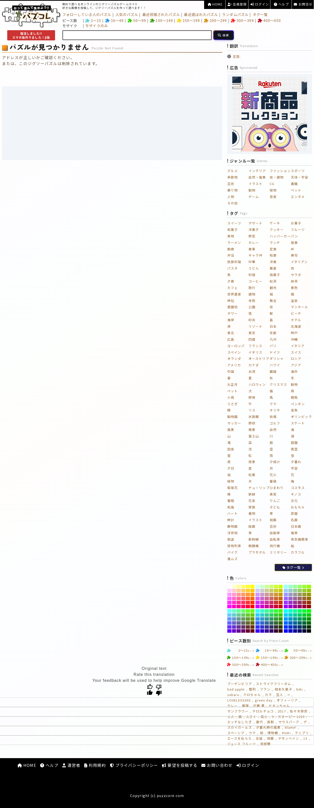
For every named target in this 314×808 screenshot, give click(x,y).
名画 (294, 519)
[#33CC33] (276, 615)
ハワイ (275, 365)
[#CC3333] (276, 602)
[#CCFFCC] (262, 586)
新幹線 (253, 539)
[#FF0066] (243, 606)
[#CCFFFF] (257, 586)
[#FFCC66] (243, 590)
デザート (255, 223)
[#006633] (304, 623)
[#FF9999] (238, 594)
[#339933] (276, 619)
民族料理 (234, 261)
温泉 (294, 300)
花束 (251, 500)
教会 (273, 300)
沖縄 (294, 339)
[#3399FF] (257, 619)
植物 (273, 190)
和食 (273, 255)
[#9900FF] (286, 606)
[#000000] (309, 631)
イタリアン (299, 261)
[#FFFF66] (243, 586)
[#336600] (281, 623)
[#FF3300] (252, 602)
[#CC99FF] (257, 594)
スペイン (234, 352)
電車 (294, 532)
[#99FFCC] (290, 586)
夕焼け (275, 461)
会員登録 (237, 4)
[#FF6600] (252, 598)
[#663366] (243, 627)
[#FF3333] (248, 602)
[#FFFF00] (252, 586)
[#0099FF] (286, 619)
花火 (273, 474)
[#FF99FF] (229, 594)
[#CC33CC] (262, 602)
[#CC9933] (276, 594)
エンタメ (298, 196)
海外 (294, 371)
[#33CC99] (267, 615)
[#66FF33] (248, 611)
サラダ (296, 274)
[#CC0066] (271, 606)
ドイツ (275, 352)
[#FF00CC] (234, 606)
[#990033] (304, 606)
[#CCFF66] (271, 586)
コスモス (298, 487)
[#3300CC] (262, 631)
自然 (273, 429)
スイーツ (234, 223)
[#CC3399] (267, 602)
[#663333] (248, 627)
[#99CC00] (309, 590)
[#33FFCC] (262, 611)
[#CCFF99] (267, 586)
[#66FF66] (243, 611)
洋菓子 (253, 229)
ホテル (296, 319)
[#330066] (271, 631)
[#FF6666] (243, 598)
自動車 (275, 532)
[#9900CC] (290, 606)
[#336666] (271, 623)
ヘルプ (281, 4)
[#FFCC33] (248, 590)
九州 (273, 339)
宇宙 (294, 468)
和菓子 (232, 229)
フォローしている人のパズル (86, 14)
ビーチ (296, 313)
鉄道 (230, 539)
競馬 (294, 397)
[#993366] (300, 602)
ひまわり (277, 487)
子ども (275, 507)
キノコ (296, 494)
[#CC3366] (271, 602)
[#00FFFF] (286, 611)
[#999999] (295, 594)
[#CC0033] (276, 606)
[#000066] (300, 631)
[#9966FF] (286, 598)
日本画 (296, 526)
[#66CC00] (252, 615)
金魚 (294, 410)
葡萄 (230, 500)
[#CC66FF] (257, 598)
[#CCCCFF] (257, 590)
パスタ (232, 268)
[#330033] (276, 631)
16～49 (114, 20)
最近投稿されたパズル (161, 14)
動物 (251, 190)
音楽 (273, 196)
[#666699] (238, 623)
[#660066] (243, 631)
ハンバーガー (280, 236)
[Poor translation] (158, 690)
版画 (251, 526)
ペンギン (298, 404)
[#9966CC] (290, 598)
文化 (294, 500)
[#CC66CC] (262, 598)
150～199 (188, 20)
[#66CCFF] (229, 615)
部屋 (294, 513)
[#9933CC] (290, 602)
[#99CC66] (300, 590)
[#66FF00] (252, 611)
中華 (251, 261)
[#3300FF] (257, 631)
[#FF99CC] (234, 594)
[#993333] (304, 602)
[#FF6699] (238, 598)
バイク (232, 552)
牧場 (273, 416)
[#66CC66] (243, 615)
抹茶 (294, 281)
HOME (215, 4)
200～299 (215, 20)
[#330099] (267, 631)
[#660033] (248, 631)
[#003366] (300, 627)
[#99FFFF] (286, 586)
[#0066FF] (286, 623)
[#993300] (309, 602)
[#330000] (281, 631)
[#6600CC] (234, 631)
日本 (273, 326)
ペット (296, 190)
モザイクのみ (96, 25)
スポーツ (298, 170)
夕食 (230, 281)
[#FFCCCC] (234, 590)
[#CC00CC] (262, 606)
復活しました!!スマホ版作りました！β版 (31, 35)
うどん (253, 268)
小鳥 (230, 397)
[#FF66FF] (229, 598)
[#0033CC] (290, 627)
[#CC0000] (281, 606)
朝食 (230, 249)
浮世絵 (232, 532)
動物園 (232, 416)
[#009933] (304, 619)
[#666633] (248, 623)
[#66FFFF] (229, 611)
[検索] (223, 35)
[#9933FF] (286, 602)
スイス (296, 352)
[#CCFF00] (281, 586)
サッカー (234, 423)
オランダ (234, 358)
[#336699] (267, 623)
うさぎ (232, 404)
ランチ (275, 242)
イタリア (298, 345)
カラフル (298, 552)
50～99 (137, 20)
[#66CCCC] (234, 615)
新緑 (251, 494)
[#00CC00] (309, 615)
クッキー (277, 229)
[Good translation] (149, 690)
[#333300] (281, 627)
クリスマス (278, 384)
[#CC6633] (276, 598)
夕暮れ (296, 461)
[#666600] (252, 623)
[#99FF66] (300, 586)
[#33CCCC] (262, 615)
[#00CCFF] (286, 615)
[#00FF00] (309, 611)
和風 (230, 507)
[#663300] (252, 627)
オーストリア (258, 358)
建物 (251, 294)
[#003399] (295, 627)
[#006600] (309, 623)
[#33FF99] (267, 611)
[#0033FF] (286, 627)
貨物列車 (234, 545)
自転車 (275, 539)
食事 (251, 249)
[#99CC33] (304, 590)
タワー (232, 313)
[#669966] (243, 619)
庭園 (294, 442)
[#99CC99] (295, 590)
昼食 (294, 242)
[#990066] (300, 606)
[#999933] (304, 594)
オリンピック (301, 416)
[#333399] (267, 627)
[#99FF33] (304, 586)
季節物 (232, 177)
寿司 (294, 255)
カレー (253, 242)
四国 (251, 339)
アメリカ (234, 365)
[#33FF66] (271, 611)
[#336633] (276, 623)
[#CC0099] (267, 606)
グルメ (232, 170)
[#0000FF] (286, 631)
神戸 (294, 332)
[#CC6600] (281, 598)
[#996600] (309, 598)
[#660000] (252, 631)
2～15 (93, 20)
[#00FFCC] (290, 611)
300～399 (242, 20)
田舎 (230, 449)
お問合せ (303, 4)
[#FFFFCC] (234, 586)
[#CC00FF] (257, 606)
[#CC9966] (271, 594)
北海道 (296, 326)
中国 (230, 371)
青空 (294, 449)
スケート (298, 423)
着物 (251, 513)
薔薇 (273, 481)
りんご (275, 500)
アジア (296, 365)
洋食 (273, 261)
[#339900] (281, 619)
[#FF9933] (248, 594)
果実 (273, 494)
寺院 (251, 300)
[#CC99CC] (262, 594)
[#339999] (267, 619)
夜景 (251, 461)
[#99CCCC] (290, 590)
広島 (230, 339)
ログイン (259, 4)
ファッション (280, 170)
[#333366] (271, 627)
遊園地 (232, 306)
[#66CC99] (238, 615)
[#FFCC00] (252, 590)
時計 (230, 519)
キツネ (275, 410)
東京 (251, 332)
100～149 (161, 20)
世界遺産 (234, 294)
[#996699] (295, 598)
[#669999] (238, 619)
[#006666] (300, 623)
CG (272, 183)
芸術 (230, 183)
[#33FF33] (276, 611)
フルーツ (298, 229)
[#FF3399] (238, 602)
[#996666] (300, 598)
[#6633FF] (229, 627)
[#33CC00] (281, 615)
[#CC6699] (267, 598)
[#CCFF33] (276, 586)
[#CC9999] (267, 594)
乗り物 (232, 190)
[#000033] (304, 631)
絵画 (273, 519)
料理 (251, 274)
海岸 (230, 319)
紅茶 (273, 281)
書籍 (294, 183)
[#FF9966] (243, 594)
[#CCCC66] (271, 590)
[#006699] (295, 623)
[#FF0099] (238, 606)
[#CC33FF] (257, 602)
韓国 (273, 371)
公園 (251, 306)
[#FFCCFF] (229, 590)
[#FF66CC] (234, 598)
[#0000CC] (290, 631)
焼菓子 (275, 274)
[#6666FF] (229, 623)
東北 (230, 332)
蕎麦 (273, 268)
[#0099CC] (290, 619)
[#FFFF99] (238, 586)
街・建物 (277, 177)
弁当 (230, 255)
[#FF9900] (252, 594)
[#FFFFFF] (229, 586)
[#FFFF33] (248, 586)
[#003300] (309, 627)
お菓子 (296, 223)
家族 (251, 507)
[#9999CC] (290, 594)
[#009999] (295, 619)
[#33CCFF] (257, 615)
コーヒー (255, 281)
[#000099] (295, 631)
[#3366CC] (262, 623)
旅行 (251, 287)
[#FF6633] (248, 598)
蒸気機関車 (300, 539)
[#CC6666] (271, 598)
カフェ (232, 287)
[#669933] (248, 619)
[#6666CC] (234, 623)
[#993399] (295, 602)
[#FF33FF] (229, 602)
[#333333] (276, 627)
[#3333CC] (262, 627)
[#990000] (309, 606)
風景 (230, 429)
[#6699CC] (234, 619)
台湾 (251, 371)
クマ (273, 404)
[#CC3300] (281, 602)
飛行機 (275, 545)
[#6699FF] (229, 619)
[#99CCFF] (286, 590)
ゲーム (253, 196)
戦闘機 (253, 545)
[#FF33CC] (234, 602)
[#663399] (238, 627)
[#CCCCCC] (262, 590)
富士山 (253, 436)
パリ (273, 345)
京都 (273, 332)
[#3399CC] (262, 619)
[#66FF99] (238, 611)
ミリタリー (278, 552)
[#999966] (300, 594)
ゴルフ (275, 423)
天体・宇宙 (300, 177)
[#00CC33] (304, 615)
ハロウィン (257, 384)
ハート (232, 513)
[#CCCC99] (267, 590)
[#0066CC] (290, 623)
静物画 (232, 526)
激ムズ (232, 558)
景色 (294, 287)
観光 (273, 287)
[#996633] (304, 598)
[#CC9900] (281, 594)
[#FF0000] (252, 606)
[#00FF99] (295, 611)
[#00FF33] (304, 611)
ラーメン (234, 242)
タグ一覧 (260, 14)
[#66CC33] (248, 615)
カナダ (253, 365)
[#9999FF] (286, 594)
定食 (273, 249)
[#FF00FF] (229, 606)
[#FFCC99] (238, 590)
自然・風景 (257, 177)
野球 (251, 423)
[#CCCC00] (281, 590)
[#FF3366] (243, 602)
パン (294, 236)
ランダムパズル (235, 14)
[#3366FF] (257, 623)
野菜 (251, 236)
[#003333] (304, 627)
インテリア (257, 170)
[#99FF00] (309, 586)
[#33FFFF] (257, 611)
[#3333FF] (257, 627)
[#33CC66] (271, 615)
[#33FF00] (281, 611)
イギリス (255, 352)
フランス (255, 345)
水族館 (253, 416)
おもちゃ (298, 507)
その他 (232, 203)
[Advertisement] (112, 123)
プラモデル (257, 552)
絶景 (251, 429)
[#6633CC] (234, 627)
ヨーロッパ (236, 345)
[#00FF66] (300, 611)
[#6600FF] (229, 631)
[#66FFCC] (234, 611)
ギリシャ (277, 358)
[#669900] (252, 619)
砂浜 (251, 319)
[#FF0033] (248, 606)
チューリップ (259, 487)
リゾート (255, 326)
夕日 (230, 468)
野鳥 (251, 397)
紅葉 (251, 474)
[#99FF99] (295, 586)
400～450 (269, 20)
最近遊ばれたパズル (201, 14)
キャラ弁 (255, 255)
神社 (230, 300)
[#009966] (300, 619)
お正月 (232, 384)
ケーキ (275, 223)
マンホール (300, 306)
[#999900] (309, 594)
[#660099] (238, 631)
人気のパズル (126, 14)
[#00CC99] (295, 615)
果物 (230, 236)
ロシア (296, 358)
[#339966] (271, 619)
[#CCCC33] (276, 590)
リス (251, 410)
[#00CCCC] (290, 615)
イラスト (255, 183)
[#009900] (309, 619)
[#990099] (295, 606)
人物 (230, 196)
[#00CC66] (300, 615)
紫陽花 (232, 487)
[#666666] (243, 623)
